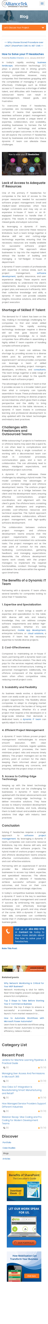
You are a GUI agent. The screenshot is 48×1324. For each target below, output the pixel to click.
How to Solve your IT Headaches (23, 54)
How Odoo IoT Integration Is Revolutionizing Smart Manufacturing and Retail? (21, 1090)
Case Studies (9, 1147)
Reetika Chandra (17, 58)
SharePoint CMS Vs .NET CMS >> (27, 45)
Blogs (6, 1153)
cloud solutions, (36, 633)
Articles (6, 1158)
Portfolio (7, 1142)
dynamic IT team (32, 719)
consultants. (40, 369)
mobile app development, (32, 630)
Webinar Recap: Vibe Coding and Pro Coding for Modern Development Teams (22, 1120)
